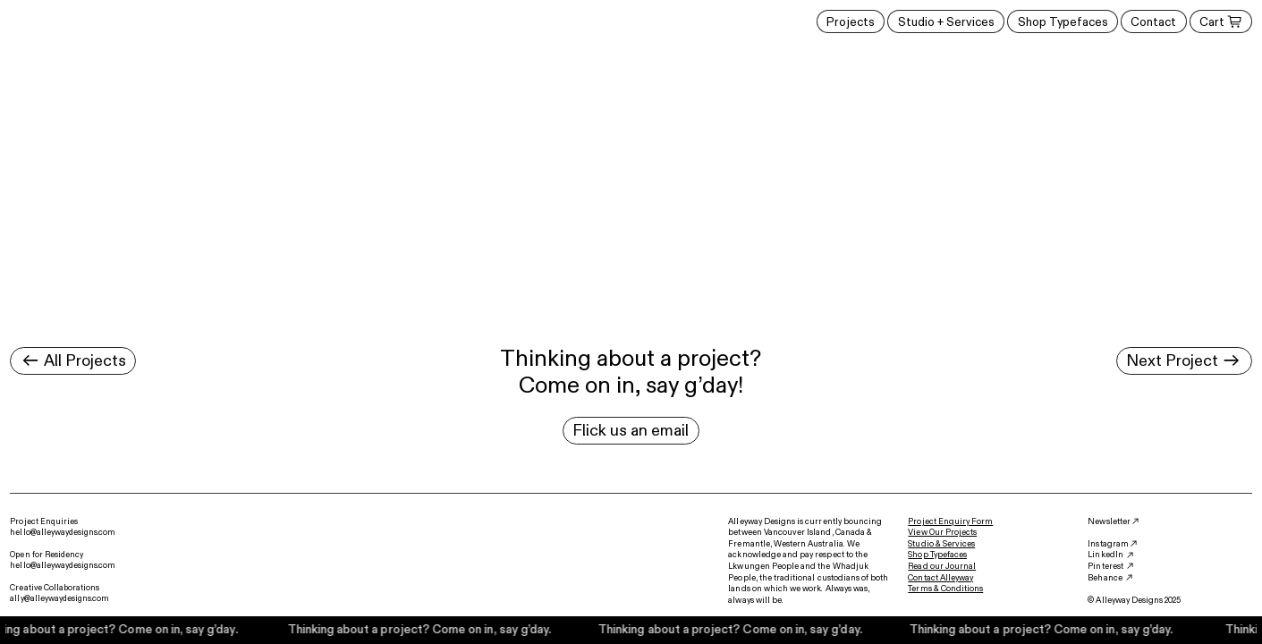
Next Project (1183, 360)
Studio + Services (946, 22)
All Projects (73, 360)
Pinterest (1105, 566)
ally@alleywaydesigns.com (59, 598)
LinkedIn (1105, 554)
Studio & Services (941, 543)
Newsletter (1109, 521)
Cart (1220, 22)
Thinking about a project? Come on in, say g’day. (422, 630)
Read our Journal (942, 566)
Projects (850, 22)
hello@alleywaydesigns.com (62, 532)
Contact (1153, 22)
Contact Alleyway (940, 577)
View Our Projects (942, 532)
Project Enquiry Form (950, 521)
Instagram (1108, 543)
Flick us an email (630, 430)
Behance (1105, 577)
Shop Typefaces (1063, 22)
